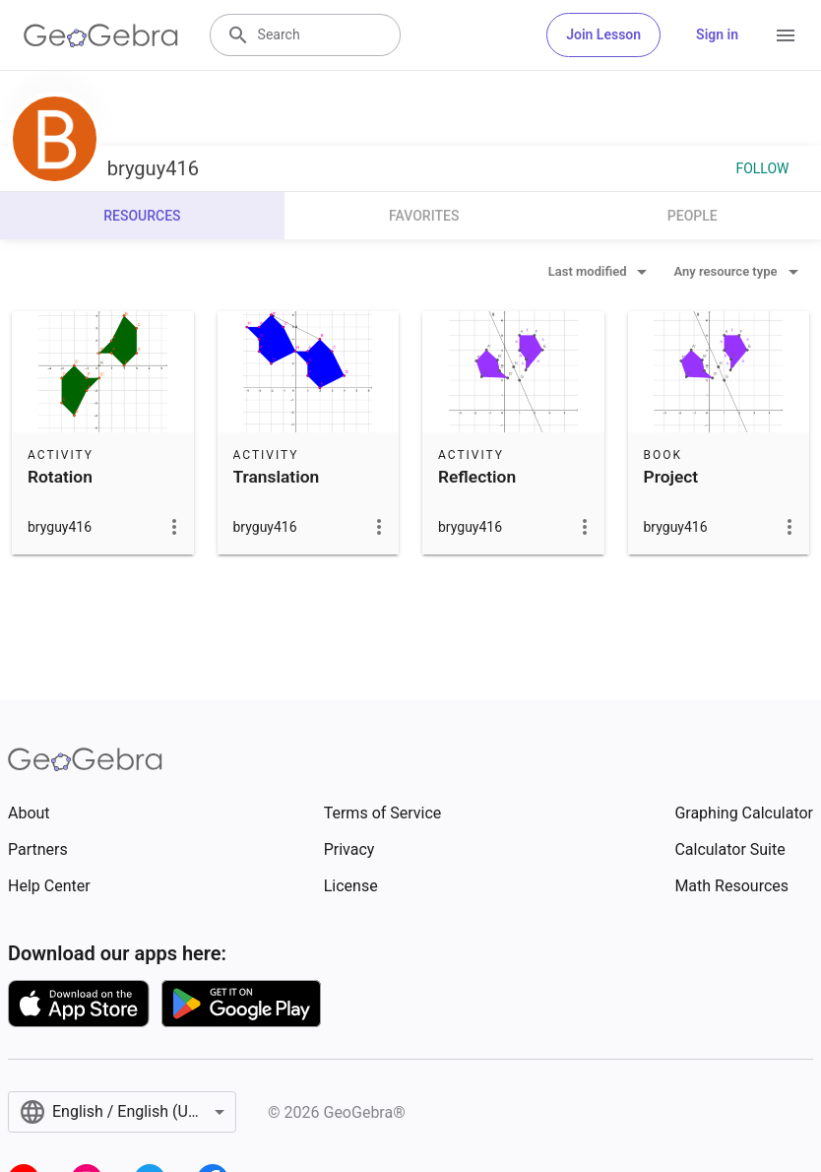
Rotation (60, 477)
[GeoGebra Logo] (101, 35)
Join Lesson (603, 34)
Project (671, 477)
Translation (276, 477)
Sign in (717, 34)
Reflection (477, 477)
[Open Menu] (785, 35)
